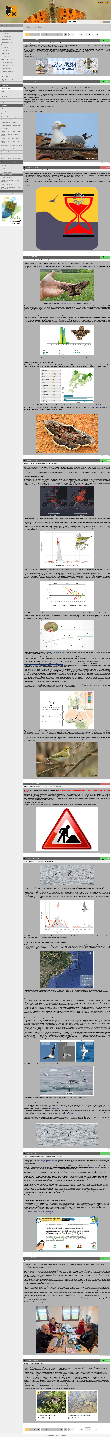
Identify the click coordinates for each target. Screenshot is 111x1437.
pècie (44, 409)
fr (109, 21)
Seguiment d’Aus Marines (94, 1117)
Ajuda (2, 91)
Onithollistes (63, 937)
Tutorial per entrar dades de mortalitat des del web (39, 1211)
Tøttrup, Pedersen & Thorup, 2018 (39, 732)
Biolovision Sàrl (49, 1435)
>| (65, 34)
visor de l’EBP (75, 483)
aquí (34, 56)
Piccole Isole (50, 573)
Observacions (4, 33)
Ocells (2, 168)
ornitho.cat (89, 1203)
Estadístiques (4, 102)
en (106, 21)
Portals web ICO (102, 2)
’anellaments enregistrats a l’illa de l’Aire (53, 652)
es (104, 21)
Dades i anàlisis (5, 45)
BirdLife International (67, 1113)
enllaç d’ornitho (54, 1108)
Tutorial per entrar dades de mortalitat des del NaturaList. (40, 1213)
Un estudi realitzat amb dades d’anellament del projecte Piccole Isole (43, 664)
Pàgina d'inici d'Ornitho (7, 25)
